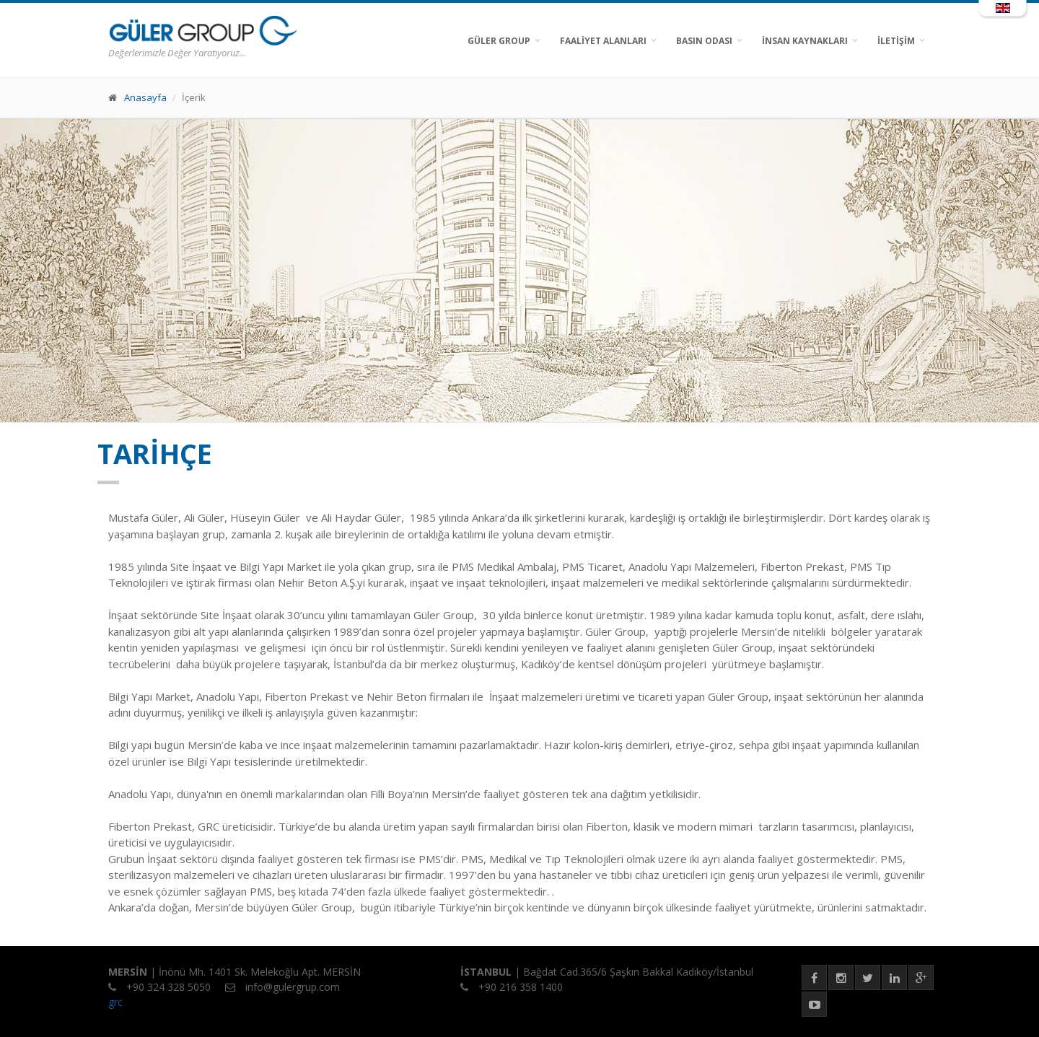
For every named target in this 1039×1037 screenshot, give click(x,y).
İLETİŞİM (896, 41)
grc (115, 1002)
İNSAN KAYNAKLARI (805, 41)
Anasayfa (145, 97)
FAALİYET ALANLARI (603, 41)
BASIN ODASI (704, 41)
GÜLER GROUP (499, 41)
